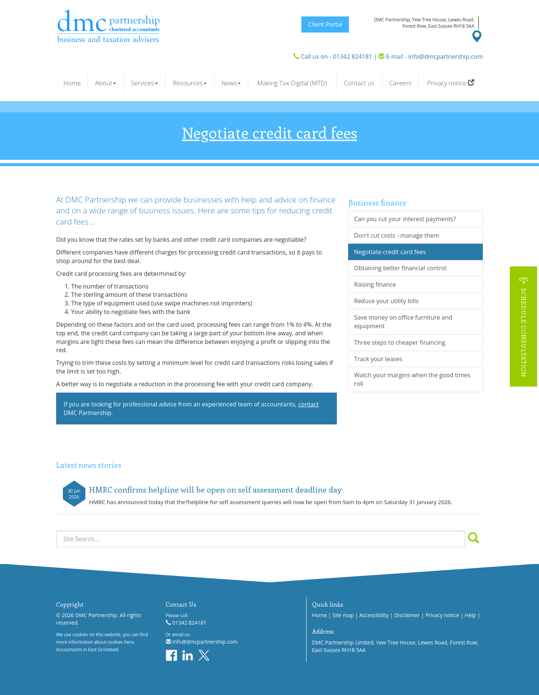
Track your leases (378, 359)
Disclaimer (407, 615)
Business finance (377, 202)
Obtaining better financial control (400, 268)
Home (72, 83)
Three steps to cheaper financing (399, 342)
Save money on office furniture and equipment (403, 321)
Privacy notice (450, 83)
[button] (523, 326)
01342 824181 (352, 56)
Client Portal (325, 24)
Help (470, 615)
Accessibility (374, 615)
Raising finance (375, 284)
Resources (189, 83)
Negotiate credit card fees (390, 252)
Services (144, 83)
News (231, 83)
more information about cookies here (95, 642)
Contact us (359, 83)
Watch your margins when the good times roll (412, 379)
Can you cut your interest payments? (405, 219)
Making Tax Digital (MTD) (292, 83)
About (105, 83)
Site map (343, 615)
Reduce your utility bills (386, 301)
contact (308, 404)
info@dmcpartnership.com (445, 56)
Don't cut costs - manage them (396, 235)
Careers (400, 83)
